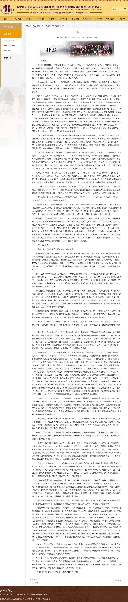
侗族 (36, 583)
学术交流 (40, 19)
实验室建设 (87, 19)
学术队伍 (29, 19)
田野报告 (7, 58)
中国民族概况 (9, 40)
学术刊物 (98, 19)
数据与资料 (110, 19)
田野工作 (63, 19)
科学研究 (75, 19)
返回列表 (118, 580)
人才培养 (52, 19)
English (122, 19)
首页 (6, 19)
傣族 (36, 579)
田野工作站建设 (9, 45)
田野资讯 (7, 34)
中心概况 (17, 19)
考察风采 (7, 51)
